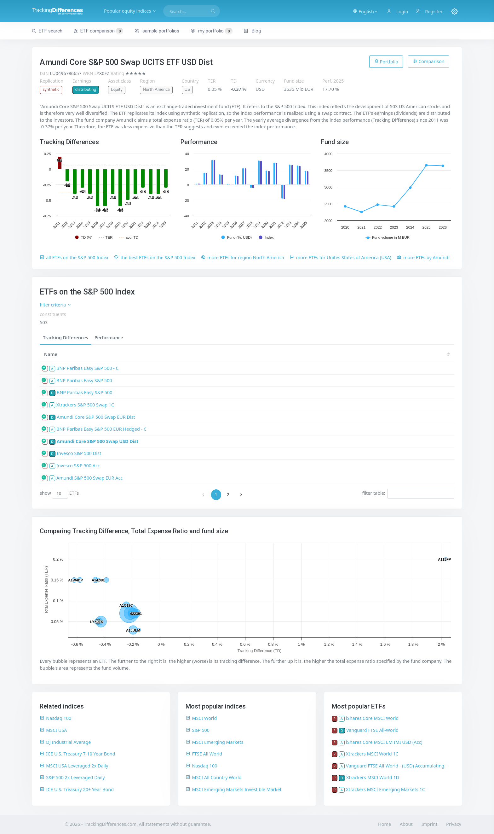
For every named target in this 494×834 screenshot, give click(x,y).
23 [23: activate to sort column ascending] (309, 354)
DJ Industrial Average (65, 742)
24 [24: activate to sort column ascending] (290, 354)
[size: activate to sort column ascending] (190, 354)
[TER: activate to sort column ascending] (212, 354)
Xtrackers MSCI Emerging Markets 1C (385, 789)
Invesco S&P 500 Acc (78, 466)
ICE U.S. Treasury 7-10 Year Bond (77, 754)
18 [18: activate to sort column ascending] (404, 354)
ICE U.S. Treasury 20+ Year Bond (77, 789)
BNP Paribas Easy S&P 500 (84, 380)
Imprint (429, 824)
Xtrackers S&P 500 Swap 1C (85, 405)
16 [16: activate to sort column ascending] (442, 354)
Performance (109, 338)
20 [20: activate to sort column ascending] (366, 354)
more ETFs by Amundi (423, 257)
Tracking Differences (65, 338)
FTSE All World (204, 754)
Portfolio (386, 61)
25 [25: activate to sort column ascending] (271, 354)
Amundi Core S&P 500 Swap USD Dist (97, 441)
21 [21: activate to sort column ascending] (347, 354)
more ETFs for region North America (242, 257)
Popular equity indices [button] (130, 11)
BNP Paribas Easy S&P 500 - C (87, 368)
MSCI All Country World (213, 777)
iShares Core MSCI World (372, 718)
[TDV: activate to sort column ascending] (234, 354)
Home (384, 824)
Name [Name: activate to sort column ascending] (50, 354)
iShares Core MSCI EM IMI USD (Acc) (384, 742)
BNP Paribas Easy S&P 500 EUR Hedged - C (101, 429)
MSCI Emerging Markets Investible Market (233, 789)
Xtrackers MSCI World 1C (372, 754)
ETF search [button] (47, 31)
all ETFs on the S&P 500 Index (74, 257)
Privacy (453, 824)
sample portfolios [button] (157, 30)
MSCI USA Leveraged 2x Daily (74, 766)
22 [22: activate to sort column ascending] (328, 354)
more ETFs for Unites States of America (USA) (340, 257)
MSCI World (201, 718)
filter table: (408, 493)
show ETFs (59, 493)
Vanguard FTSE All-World (372, 730)
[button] (365, 11)
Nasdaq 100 (55, 718)
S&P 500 (198, 730)
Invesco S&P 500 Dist (79, 453)
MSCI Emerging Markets (214, 742)
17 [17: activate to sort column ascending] (423, 354)
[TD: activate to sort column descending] (255, 354)
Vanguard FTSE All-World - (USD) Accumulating (395, 766)
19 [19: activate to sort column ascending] (385, 354)
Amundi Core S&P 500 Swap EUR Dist (96, 417)
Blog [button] (252, 30)
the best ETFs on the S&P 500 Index (154, 257)
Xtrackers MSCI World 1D (372, 777)
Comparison (429, 61)
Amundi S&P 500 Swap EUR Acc (89, 478)
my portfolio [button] (211, 30)
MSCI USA (53, 730)
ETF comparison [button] (98, 31)
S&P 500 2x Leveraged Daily (72, 777)
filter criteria (56, 305)
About (406, 824)
